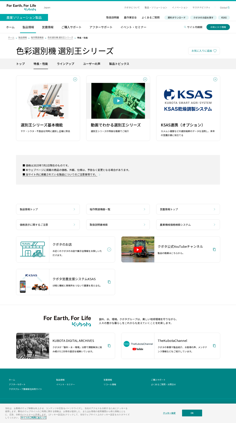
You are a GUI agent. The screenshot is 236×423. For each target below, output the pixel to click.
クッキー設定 (169, 415)
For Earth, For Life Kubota (21, 7)
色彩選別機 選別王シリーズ (60, 37)
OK (192, 415)
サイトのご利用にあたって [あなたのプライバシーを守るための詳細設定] (33, 420)
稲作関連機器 (37, 37)
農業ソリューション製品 (24, 17)
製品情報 (22, 37)
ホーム (11, 37)
